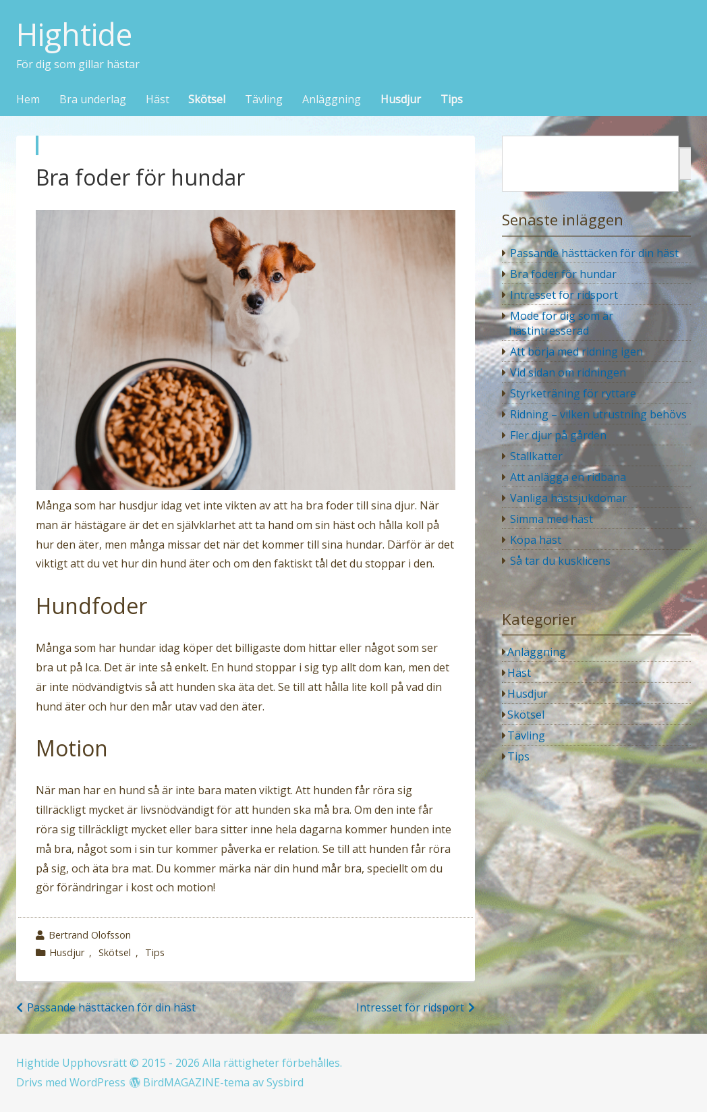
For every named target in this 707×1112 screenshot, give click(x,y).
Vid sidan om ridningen (568, 372)
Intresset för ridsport (410, 1007)
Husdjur (400, 100)
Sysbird (285, 1082)
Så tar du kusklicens (560, 560)
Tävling (264, 100)
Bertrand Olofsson (90, 934)
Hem (28, 100)
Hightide (74, 35)
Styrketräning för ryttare (573, 393)
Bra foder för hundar (563, 274)
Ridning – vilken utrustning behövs (598, 414)
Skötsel (206, 100)
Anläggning (331, 100)
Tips (452, 100)
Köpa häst (535, 539)
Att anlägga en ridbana (568, 477)
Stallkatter (536, 456)
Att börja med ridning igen (576, 351)
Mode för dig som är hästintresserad (561, 323)
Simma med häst (551, 518)
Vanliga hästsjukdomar (568, 498)
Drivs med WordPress (70, 1082)
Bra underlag (92, 100)
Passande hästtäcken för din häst (111, 1007)
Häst (157, 100)
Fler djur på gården (558, 435)
